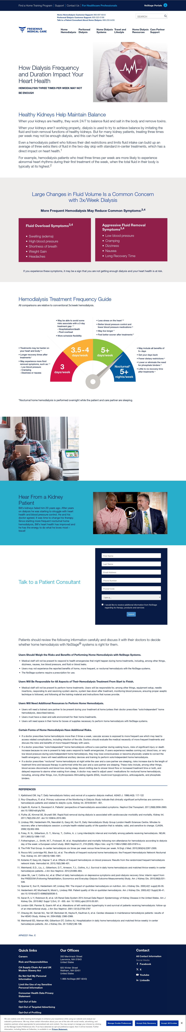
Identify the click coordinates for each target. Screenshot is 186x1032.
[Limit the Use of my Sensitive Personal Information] (38, 986)
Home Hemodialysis (68, 31)
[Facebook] (145, 964)
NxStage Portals (155, 5)
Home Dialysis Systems (105, 31)
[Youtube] (144, 974)
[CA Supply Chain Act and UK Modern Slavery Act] (38, 969)
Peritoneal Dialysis (84, 31)
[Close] (182, 1023)
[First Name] (131, 555)
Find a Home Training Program (35, 5)
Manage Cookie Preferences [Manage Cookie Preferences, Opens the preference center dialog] (119, 1023)
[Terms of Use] (38, 1001)
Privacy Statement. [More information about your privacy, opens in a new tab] (60, 1029)
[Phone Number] (131, 580)
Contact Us (73, 5)
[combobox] (151, 16)
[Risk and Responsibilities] (38, 961)
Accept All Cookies (169, 1023)
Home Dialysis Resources (140, 31)
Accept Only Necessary (146, 1023)
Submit (131, 614)
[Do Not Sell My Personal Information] (38, 977)
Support (59, 5)
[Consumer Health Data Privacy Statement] (38, 994)
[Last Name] (131, 564)
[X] (140, 969)
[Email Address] (131, 572)
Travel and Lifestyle (120, 31)
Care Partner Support (157, 31)
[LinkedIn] (145, 980)
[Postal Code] (131, 588)
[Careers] (38, 956)
